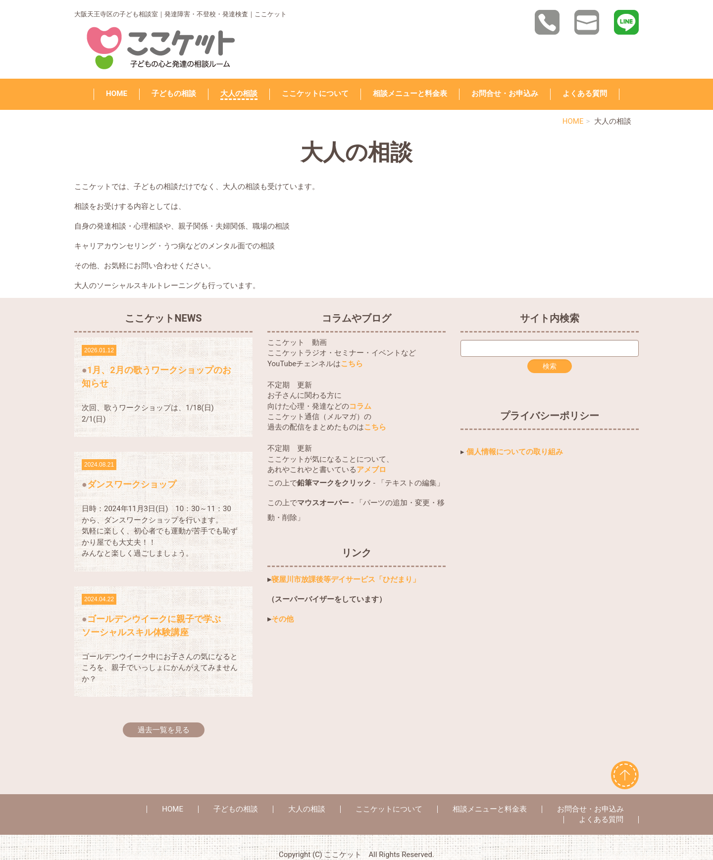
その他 (282, 619)
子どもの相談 (174, 93)
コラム (360, 406)
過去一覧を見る (164, 729)
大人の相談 (238, 93)
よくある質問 (584, 93)
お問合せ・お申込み (504, 93)
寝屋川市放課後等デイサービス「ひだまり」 (345, 579)
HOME (116, 93)
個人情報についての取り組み (514, 451)
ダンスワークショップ (131, 484)
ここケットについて (315, 93)
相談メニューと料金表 (410, 93)
